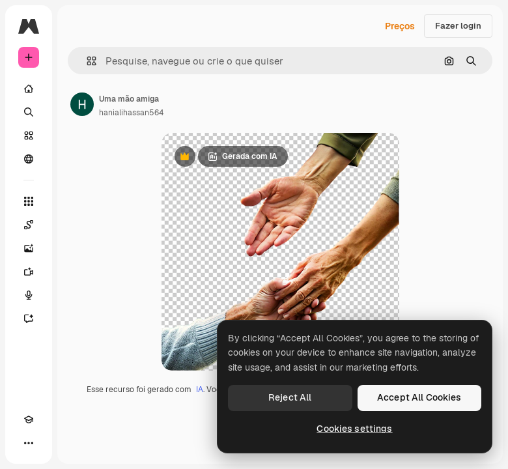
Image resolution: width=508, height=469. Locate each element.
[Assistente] (28, 318)
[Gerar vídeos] (28, 271)
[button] (86, 61)
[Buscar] (28, 112)
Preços (400, 26)
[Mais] (28, 443)
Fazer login (458, 25)
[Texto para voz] (28, 295)
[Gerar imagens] (28, 248)
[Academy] (28, 419)
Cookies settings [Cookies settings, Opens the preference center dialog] (354, 428)
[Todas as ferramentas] (28, 201)
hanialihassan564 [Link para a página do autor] (131, 112)
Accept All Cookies (419, 397)
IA (199, 389)
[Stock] (28, 135)
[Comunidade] (28, 159)
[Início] (28, 88)
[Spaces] (28, 224)
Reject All (289, 397)
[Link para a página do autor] (82, 104)
